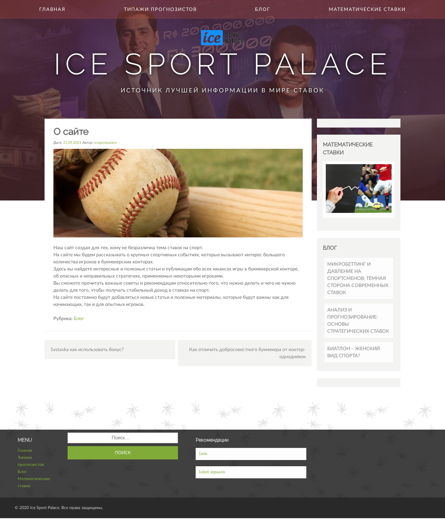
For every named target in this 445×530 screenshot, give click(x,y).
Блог (262, 9)
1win (203, 454)
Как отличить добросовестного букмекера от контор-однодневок (247, 353)
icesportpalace (105, 142)
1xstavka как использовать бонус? (87, 349)
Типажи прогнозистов (160, 9)
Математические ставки (367, 9)
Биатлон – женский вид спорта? (353, 352)
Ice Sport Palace (223, 64)
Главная (52, 9)
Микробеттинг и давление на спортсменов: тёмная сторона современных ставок (357, 278)
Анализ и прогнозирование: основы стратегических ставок (358, 321)
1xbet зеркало (212, 472)
